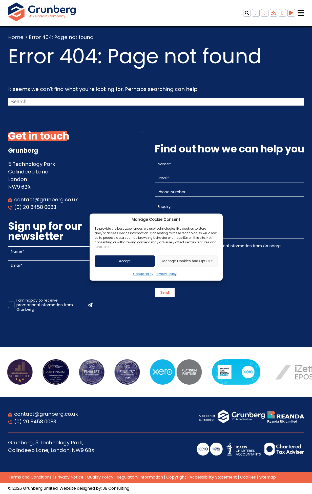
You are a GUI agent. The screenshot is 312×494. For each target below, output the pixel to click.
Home (16, 37)
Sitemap (267, 477)
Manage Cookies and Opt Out (187, 261)
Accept (125, 261)
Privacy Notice (69, 477)
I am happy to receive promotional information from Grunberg (44, 305)
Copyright (176, 477)
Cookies (248, 477)
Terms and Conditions (30, 477)
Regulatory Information (140, 477)
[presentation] (46, 284)
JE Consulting (116, 488)
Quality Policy (100, 477)
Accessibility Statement (213, 477)
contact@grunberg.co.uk (46, 199)
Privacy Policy (166, 273)
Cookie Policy (143, 273)
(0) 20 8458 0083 (35, 207)
